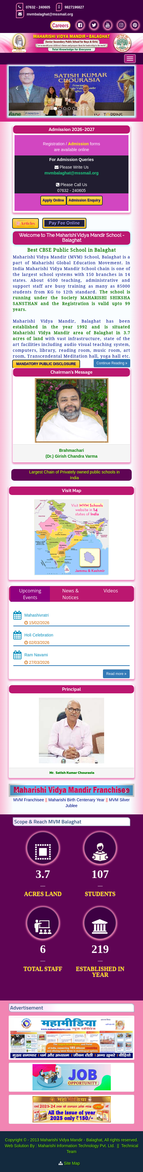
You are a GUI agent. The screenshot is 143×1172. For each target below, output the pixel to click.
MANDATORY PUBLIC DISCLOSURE (46, 364)
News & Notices (70, 594)
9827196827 (74, 7)
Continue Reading (112, 363)
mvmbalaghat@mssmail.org (50, 14)
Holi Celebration (38, 635)
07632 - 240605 (38, 7)
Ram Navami (36, 655)
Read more (116, 674)
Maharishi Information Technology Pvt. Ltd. (76, 1145)
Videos (111, 590)
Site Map (74, 1163)
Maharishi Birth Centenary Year (76, 799)
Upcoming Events (30, 594)
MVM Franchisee (28, 799)
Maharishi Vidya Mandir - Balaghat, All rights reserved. (89, 1140)
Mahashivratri (36, 615)
